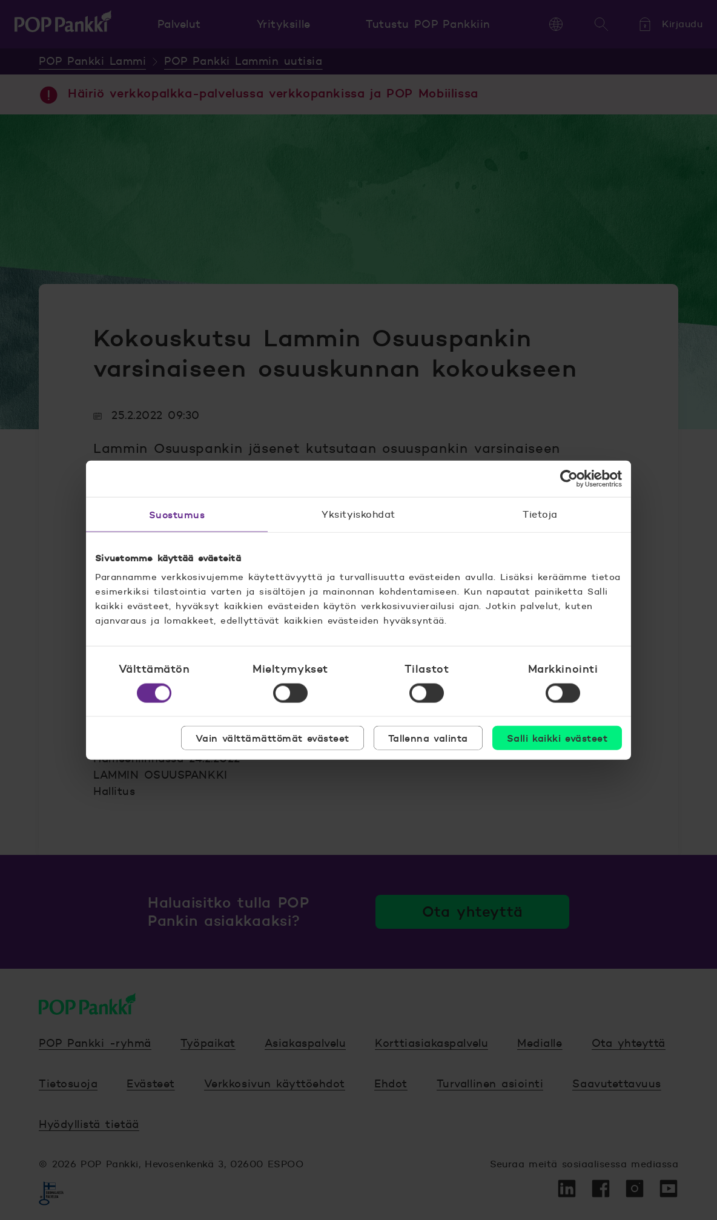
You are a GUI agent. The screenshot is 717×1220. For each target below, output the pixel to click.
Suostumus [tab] (177, 514)
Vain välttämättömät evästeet (272, 738)
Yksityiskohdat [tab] (358, 513)
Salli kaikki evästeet (557, 738)
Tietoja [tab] (540, 513)
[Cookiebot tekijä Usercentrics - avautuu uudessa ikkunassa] (569, 478)
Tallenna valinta (428, 738)
